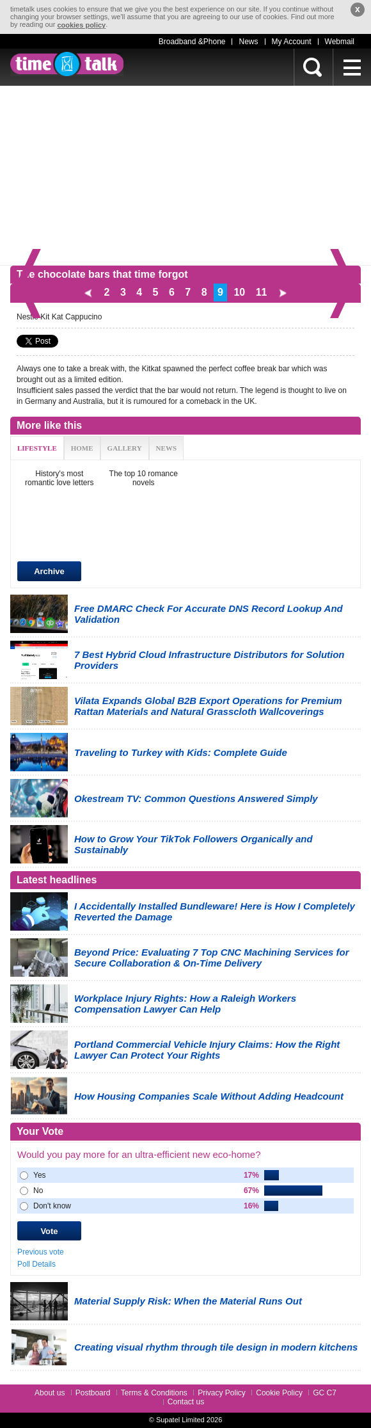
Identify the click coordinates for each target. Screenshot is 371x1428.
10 (239, 292)
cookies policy (81, 25)
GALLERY (124, 448)
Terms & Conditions (154, 1392)
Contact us (186, 1401)
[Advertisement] (185, 175)
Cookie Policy (279, 1392)
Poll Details (36, 1264)
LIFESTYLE (37, 448)
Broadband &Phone (192, 41)
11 (261, 292)
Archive (49, 571)
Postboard (93, 1392)
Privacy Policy (222, 1392)
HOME (82, 448)
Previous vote (40, 1251)
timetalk (66, 64)
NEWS (166, 448)
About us (50, 1392)
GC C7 (324, 1392)
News (248, 41)
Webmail (339, 41)
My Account (292, 41)
